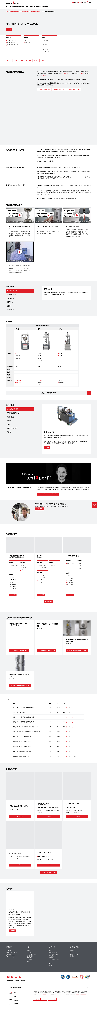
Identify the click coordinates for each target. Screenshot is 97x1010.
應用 (7, 6)
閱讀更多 (13, 930)
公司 (31, 6)
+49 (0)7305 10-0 (14, 956)
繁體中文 (76, 2)
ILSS (50, 961)
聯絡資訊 (45, 6)
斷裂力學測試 (44, 75)
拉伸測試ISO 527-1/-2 (54, 952)
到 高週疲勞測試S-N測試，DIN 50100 (47, 650)
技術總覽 (29, 60)
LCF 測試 (82, 73)
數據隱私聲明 (10, 980)
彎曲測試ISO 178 (53, 956)
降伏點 (50, 965)
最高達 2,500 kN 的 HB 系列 (74, 89)
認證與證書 (30, 956)
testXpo (72, 950)
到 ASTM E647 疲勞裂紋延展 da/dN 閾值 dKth (20, 685)
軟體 (43, 60)
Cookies (23, 980)
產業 (50, 950)
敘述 (9, 60)
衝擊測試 (51, 958)
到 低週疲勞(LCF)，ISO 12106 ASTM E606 (19, 650)
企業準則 (29, 952)
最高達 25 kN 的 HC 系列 (45, 89)
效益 (22, 60)
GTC (28, 950)
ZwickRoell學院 (74, 954)
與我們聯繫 (40, 508)
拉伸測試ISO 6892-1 (54, 954)
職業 (28, 961)
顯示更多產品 (49, 601)
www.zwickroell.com (11, 958)
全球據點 (29, 959)
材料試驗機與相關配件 (17, 6)
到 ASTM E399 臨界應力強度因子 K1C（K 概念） (78, 650)
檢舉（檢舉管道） (32, 954)
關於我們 (29, 958)
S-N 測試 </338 (65, 73)
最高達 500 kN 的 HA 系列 (59, 89)
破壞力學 (18, 382)
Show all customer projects (49, 872)
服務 (27, 6)
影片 (16, 60)
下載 (10, 29)
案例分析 (72, 956)
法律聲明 (17, 980)
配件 (36, 60)
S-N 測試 (18, 380)
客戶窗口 (84, 2)
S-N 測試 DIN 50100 (54, 959)
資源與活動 (37, 6)
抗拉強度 (51, 963)
